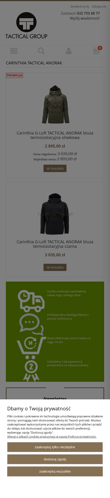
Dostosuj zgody (55, 459)
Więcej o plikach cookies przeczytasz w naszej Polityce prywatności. (51, 436)
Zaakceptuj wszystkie (55, 471)
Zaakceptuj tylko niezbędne (55, 447)
